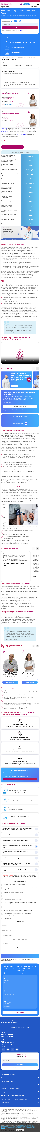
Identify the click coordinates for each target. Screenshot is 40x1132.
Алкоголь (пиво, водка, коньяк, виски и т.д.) (14, 884)
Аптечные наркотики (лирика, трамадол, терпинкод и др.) (18, 910)
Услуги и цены (11, 57)
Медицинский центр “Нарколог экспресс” (7, 4)
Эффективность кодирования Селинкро (16, 75)
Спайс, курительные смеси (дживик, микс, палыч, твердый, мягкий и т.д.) (21, 888)
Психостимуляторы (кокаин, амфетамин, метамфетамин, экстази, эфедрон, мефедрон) (20, 903)
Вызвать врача (20, 27)
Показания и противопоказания (13, 77)
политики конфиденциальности (31, 31)
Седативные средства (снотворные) (13, 899)
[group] (16, 379)
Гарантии (29, 65)
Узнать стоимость (20, 955)
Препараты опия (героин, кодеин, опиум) (14, 895)
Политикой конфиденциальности (7, 1127)
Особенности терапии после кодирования (16, 82)
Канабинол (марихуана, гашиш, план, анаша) (15, 907)
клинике (4, 128)
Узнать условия (20, 1012)
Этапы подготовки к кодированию (14, 80)
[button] (37, 368)
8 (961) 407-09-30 (34, 7)
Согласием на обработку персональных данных (13, 1126)
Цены (5, 63)
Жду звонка (20, 1064)
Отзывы (28, 63)
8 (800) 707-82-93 (6, 7)
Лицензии (18, 65)
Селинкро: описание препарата (13, 73)
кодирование (5, 131)
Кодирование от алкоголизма (26, 57)
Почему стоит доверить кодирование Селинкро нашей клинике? (20, 84)
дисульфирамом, (22, 134)
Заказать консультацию (20, 406)
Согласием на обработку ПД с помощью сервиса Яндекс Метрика (18, 1128)
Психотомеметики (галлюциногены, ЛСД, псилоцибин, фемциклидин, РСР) (17, 914)
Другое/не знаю (8, 918)
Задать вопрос (10, 679)
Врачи (5, 65)
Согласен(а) (20, 1130)
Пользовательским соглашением (28, 1126)
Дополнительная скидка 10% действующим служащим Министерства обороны (20, 0)
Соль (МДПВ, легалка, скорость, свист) (13, 892)
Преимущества (19, 63)
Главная (3, 57)
